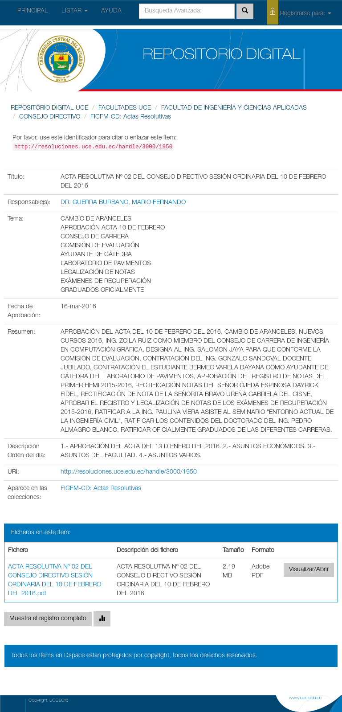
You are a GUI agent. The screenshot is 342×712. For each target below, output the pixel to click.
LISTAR (74, 11)
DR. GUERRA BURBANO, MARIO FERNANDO (123, 203)
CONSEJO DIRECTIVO (49, 117)
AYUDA (111, 11)
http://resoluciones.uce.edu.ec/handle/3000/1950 (129, 472)
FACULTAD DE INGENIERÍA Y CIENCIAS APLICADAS (234, 108)
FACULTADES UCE (124, 108)
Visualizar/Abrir (309, 570)
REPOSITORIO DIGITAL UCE (49, 108)
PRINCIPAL (32, 11)
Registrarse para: (299, 12)
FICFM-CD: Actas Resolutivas (130, 117)
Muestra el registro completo (47, 619)
